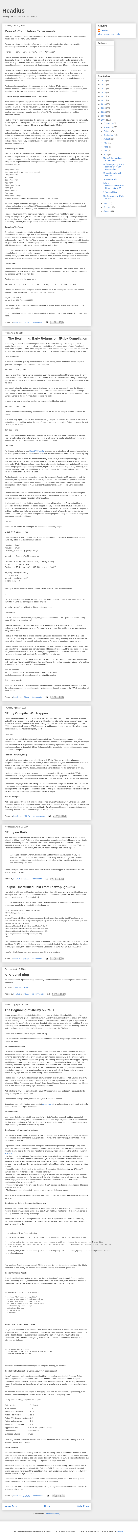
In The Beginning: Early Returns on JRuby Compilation (46, 338)
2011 (103, 100)
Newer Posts (11, 1506)
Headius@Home (21, 987)
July (105, 143)
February (107, 207)
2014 (103, 88)
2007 (103, 116)
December (108, 123)
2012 (103, 96)
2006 (103, 120)
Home (47, 1506)
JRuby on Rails (16, 832)
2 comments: (37, 322)
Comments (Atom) (52, 1514)
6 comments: (37, 697)
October (107, 131)
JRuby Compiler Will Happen (26, 713)
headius (105, 30)
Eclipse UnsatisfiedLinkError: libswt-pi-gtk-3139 (40, 887)
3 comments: (37, 958)
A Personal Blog (17, 974)
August (106, 139)
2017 (103, 84)
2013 (103, 92)
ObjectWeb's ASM (36, 451)
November (108, 127)
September (108, 135)
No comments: (39, 816)
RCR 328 (8, 1153)
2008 (103, 112)
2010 (103, 104)
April (105, 154)
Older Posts (83, 1506)
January (107, 211)
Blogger (120, 1531)
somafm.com (47, 1104)
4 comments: (37, 879)
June (105, 147)
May (105, 151)
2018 (103, 81)
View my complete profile (109, 34)
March (106, 203)
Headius (13, 10)
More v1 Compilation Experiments (30, 31)
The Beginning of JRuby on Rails (29, 1010)
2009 (103, 108)
